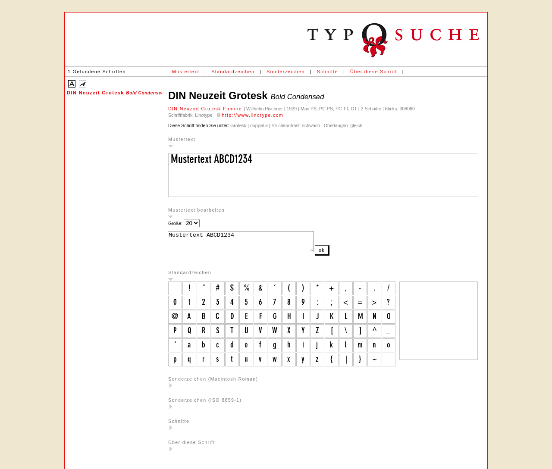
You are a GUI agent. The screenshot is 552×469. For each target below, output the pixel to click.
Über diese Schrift (373, 71)
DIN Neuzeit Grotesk (114, 92)
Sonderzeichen (285, 71)
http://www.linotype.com (252, 115)
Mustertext (185, 71)
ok (339, 253)
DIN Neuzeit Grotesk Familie (206, 108)
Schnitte (327, 71)
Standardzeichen (232, 71)
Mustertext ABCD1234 (249, 243)
